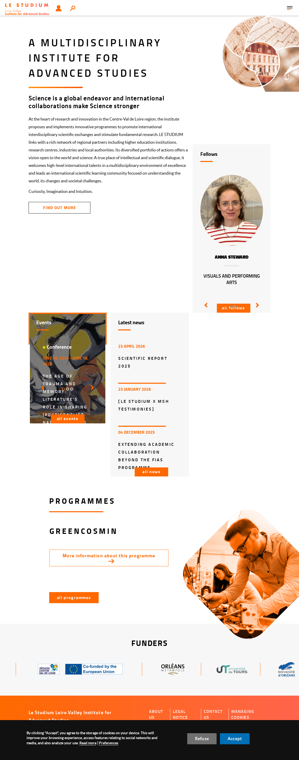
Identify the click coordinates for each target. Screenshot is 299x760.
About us (156, 714)
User (58, 8)
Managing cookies (242, 714)
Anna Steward (232, 257)
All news (151, 471)
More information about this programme (109, 555)
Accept (235, 738)
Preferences (108, 743)
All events (68, 418)
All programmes (74, 597)
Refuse (202, 738)
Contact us (213, 714)
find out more (59, 207)
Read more (87, 743)
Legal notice (180, 714)
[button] (205, 309)
